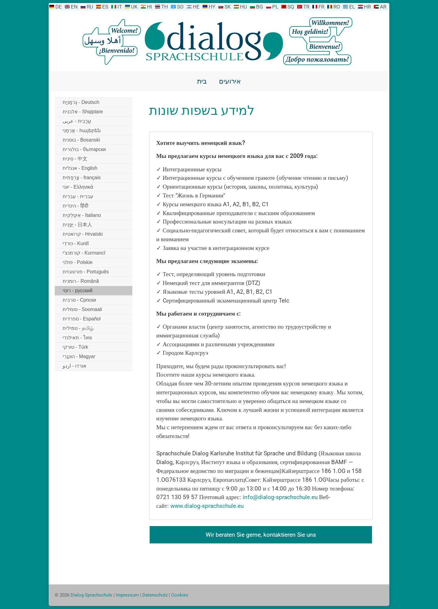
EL (352, 7)
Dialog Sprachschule (91, 595)
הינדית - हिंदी (75, 205)
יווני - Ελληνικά (78, 187)
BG (259, 7)
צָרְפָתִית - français (82, 177)
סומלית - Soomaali (82, 309)
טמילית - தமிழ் (78, 328)
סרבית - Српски (79, 300)
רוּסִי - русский (78, 290)
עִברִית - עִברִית (78, 196)
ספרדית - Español (82, 318)
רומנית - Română (81, 281)
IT (119, 7)
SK (227, 7)
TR (306, 7)
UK (134, 7)
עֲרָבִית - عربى (77, 121)
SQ (290, 7)
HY (212, 7)
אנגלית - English (80, 168)
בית (202, 81)
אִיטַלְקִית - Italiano (82, 215)
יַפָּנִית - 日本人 (77, 224)
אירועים (230, 81)
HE (196, 7)
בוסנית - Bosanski (81, 139)
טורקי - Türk (75, 347)
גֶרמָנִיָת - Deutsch (81, 102)
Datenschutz (155, 595)
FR (321, 7)
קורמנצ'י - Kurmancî (84, 252)
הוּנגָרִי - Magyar (79, 356)
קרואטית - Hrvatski (83, 234)
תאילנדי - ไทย (77, 337)
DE (58, 7)
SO (180, 7)
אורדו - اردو (74, 365)
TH (164, 7)
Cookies (179, 595)
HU (243, 7)
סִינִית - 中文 (75, 158)
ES (105, 7)
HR (367, 7)
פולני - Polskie (78, 262)
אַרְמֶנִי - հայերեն (82, 130)
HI (149, 7)
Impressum (127, 595)
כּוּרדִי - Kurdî (76, 243)
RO (336, 7)
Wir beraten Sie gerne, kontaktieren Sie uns (261, 534)
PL (275, 7)
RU (90, 7)
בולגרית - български (84, 149)
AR (383, 7)
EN (74, 7)
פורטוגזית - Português (86, 271)
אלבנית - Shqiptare (83, 111)
